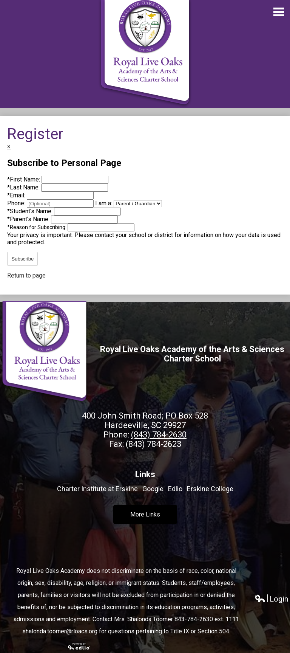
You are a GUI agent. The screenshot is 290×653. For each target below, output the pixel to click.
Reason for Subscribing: (37, 227)
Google (153, 489)
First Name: (24, 179)
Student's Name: (30, 211)
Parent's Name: (29, 219)
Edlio (175, 489)
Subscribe (22, 259)
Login (271, 599)
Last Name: (24, 187)
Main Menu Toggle (278, 12)
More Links (145, 514)
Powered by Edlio (79, 646)
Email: (17, 195)
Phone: (17, 203)
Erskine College (210, 489)
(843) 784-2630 (159, 434)
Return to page (26, 275)
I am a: (103, 203)
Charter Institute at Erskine (97, 489)
